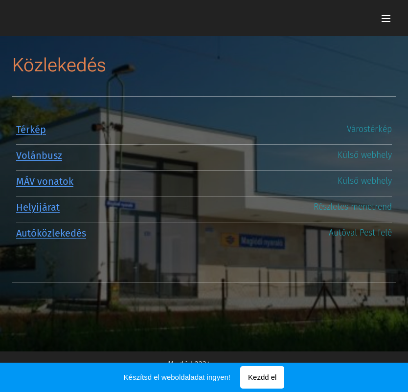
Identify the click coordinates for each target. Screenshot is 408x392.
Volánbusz (39, 155)
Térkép (31, 129)
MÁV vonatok (44, 181)
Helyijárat (38, 207)
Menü (386, 18)
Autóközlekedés (51, 233)
